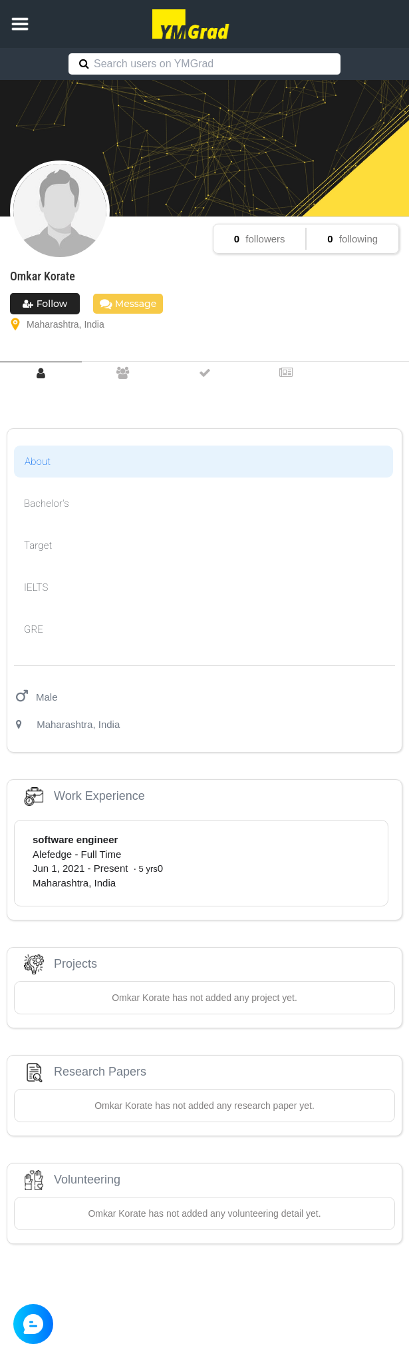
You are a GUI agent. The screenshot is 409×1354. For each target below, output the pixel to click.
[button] (20, 24)
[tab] (41, 373)
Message (128, 304)
